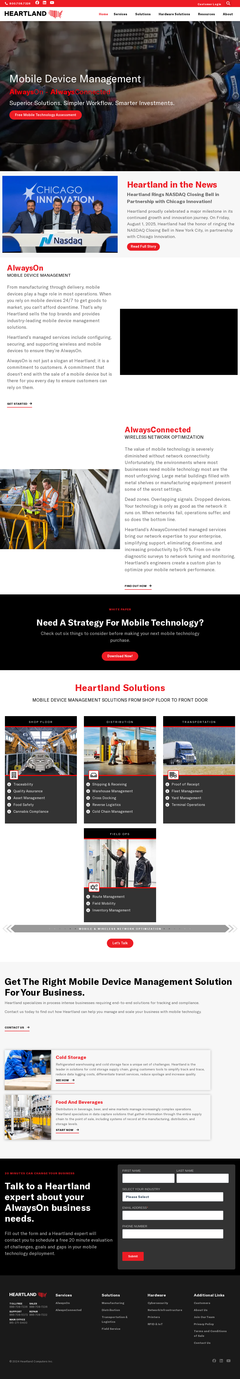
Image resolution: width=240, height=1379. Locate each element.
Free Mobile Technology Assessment (45, 115)
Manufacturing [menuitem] (113, 1302)
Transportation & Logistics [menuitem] (115, 1319)
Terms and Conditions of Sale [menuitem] (210, 1333)
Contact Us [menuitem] (202, 1342)
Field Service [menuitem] (111, 1328)
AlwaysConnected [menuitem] (69, 1309)
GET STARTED (17, 403)
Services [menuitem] (120, 14)
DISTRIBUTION (120, 721)
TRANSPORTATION (199, 721)
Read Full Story (143, 246)
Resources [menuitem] (206, 14)
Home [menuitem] (103, 14)
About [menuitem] (228, 14)
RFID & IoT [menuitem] (155, 1324)
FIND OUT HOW (136, 585)
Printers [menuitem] (154, 1317)
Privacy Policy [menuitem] (204, 1324)
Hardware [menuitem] (157, 1295)
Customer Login (209, 4)
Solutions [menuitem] (143, 14)
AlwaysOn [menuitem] (63, 1302)
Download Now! (120, 656)
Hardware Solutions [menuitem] (174, 14)
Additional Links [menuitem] (209, 1295)
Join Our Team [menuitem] (204, 1317)
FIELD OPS (120, 833)
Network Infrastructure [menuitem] (165, 1309)
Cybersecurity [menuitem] (158, 1302)
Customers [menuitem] (202, 1302)
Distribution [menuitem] (111, 1309)
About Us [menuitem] (200, 1309)
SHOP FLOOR (41, 721)
